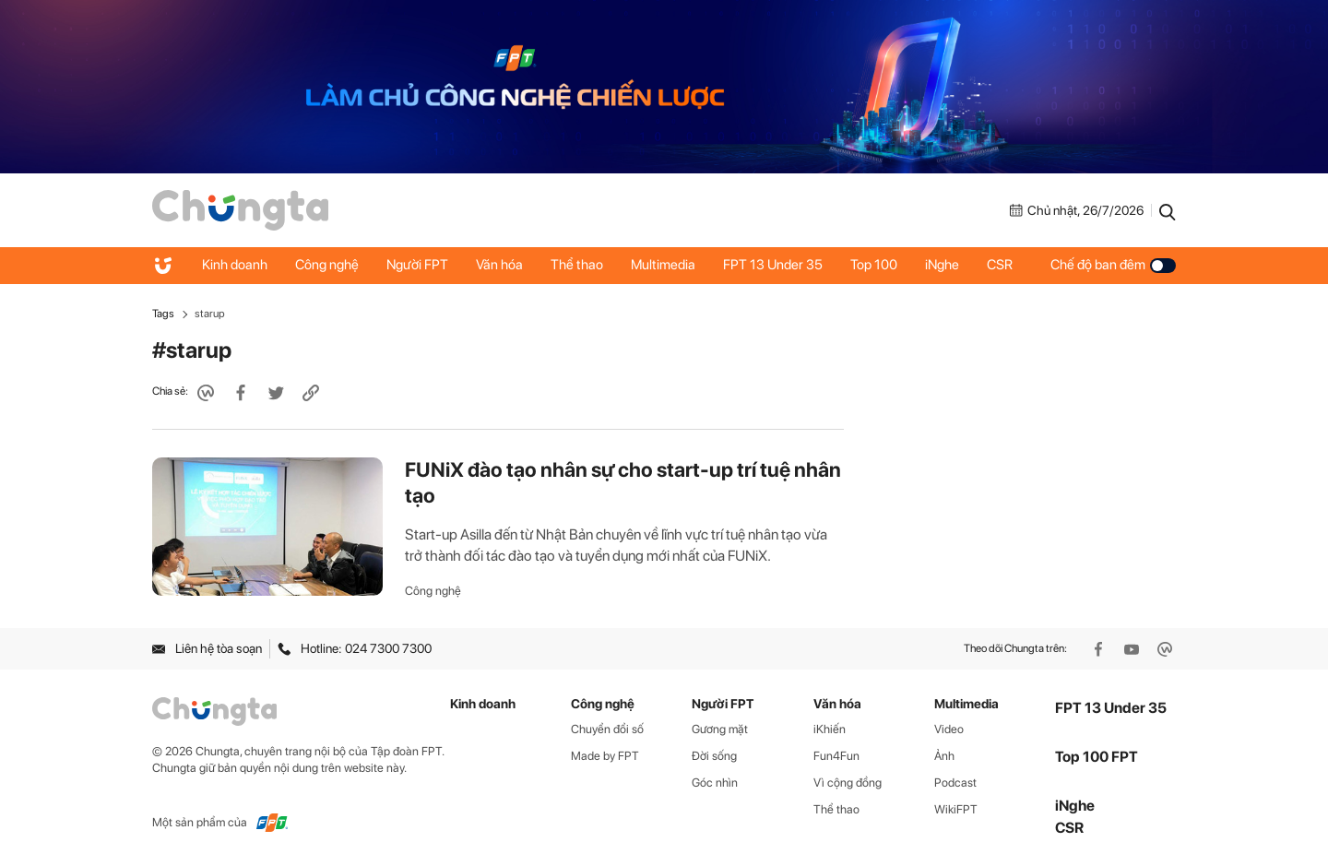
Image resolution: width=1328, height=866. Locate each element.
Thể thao (577, 264)
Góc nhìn (715, 782)
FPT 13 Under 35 (773, 264)
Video (949, 729)
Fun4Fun (836, 756)
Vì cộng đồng (847, 782)
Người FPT (417, 264)
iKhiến (829, 729)
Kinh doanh (234, 264)
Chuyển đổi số (607, 729)
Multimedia (663, 264)
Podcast (955, 782)
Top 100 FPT (1096, 756)
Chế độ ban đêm (1113, 264)
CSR (1000, 264)
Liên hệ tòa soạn (207, 648)
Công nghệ (327, 264)
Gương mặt (720, 729)
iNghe (942, 264)
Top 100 (873, 264)
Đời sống (714, 756)
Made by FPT (605, 756)
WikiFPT (956, 809)
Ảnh (944, 756)
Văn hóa (499, 264)
